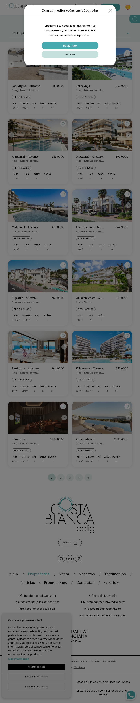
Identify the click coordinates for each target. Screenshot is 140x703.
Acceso (70, 54)
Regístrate (70, 45)
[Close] (110, 10)
